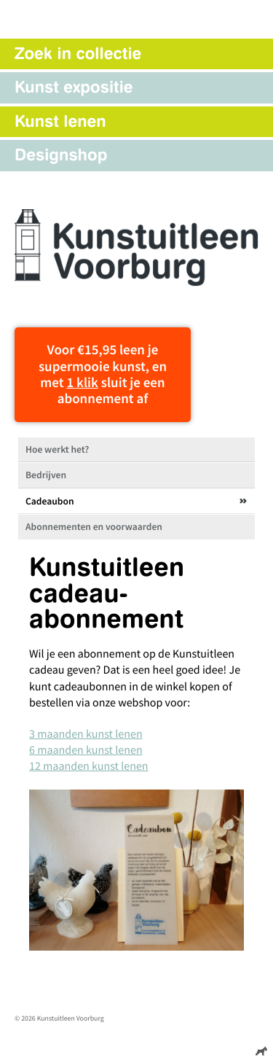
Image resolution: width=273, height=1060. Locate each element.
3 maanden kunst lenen (86, 734)
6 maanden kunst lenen (86, 750)
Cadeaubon (49, 501)
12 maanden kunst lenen (89, 766)
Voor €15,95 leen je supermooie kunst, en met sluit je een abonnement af (103, 374)
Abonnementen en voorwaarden (93, 527)
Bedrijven (45, 475)
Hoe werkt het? (57, 449)
